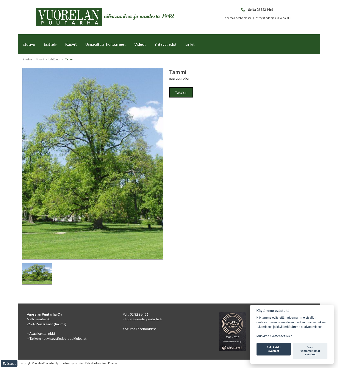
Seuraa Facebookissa (238, 18)
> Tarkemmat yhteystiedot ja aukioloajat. (57, 338)
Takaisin (181, 92)
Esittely (50, 44)
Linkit (190, 44)
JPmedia (112, 363)
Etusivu (28, 44)
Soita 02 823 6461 (257, 9)
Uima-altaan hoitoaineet (105, 44)
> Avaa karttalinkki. (41, 333)
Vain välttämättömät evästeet (310, 351)
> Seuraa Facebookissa (139, 329)
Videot (140, 44)
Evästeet (9, 363)
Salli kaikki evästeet (273, 349)
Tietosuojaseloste (72, 363)
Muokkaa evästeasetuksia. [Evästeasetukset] (275, 336)
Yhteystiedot (165, 44)
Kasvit (71, 44)
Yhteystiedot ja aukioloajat (272, 18)
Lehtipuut (54, 59)
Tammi (69, 59)
